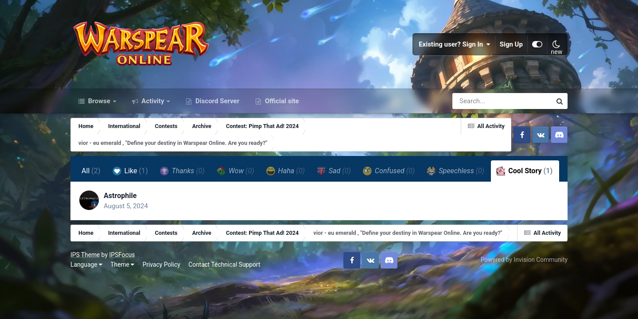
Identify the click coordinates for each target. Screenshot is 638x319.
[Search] (476, 101)
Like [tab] (130, 171)
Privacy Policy (161, 264)
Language (86, 264)
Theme (122, 264)
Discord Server (216, 101)
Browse (99, 101)
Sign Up (511, 44)
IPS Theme (85, 254)
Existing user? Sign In (454, 44)
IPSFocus (122, 254)
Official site (281, 101)
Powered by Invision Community (524, 259)
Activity (153, 101)
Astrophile (120, 195)
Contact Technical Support (224, 264)
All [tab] (91, 171)
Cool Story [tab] (524, 171)
